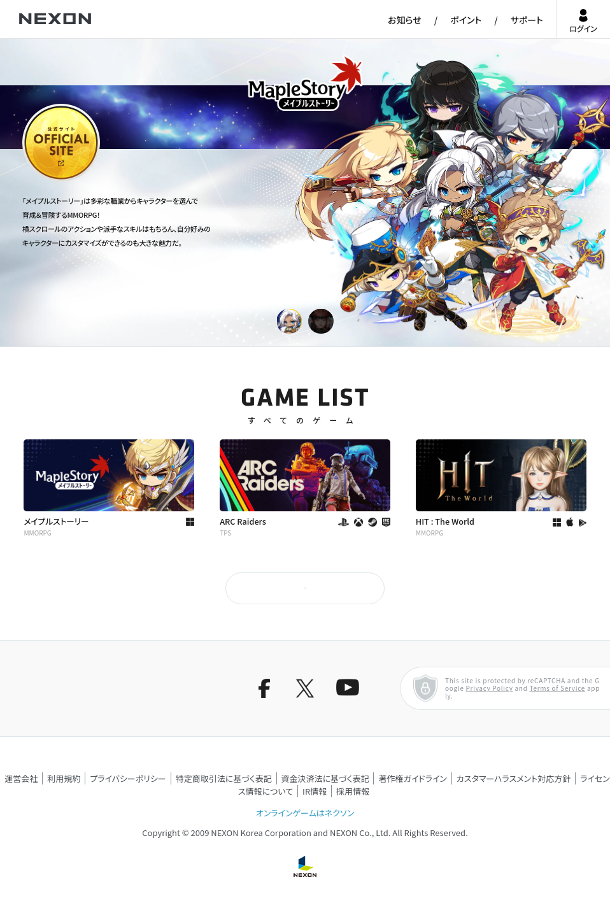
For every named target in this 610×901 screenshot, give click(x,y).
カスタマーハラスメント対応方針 (514, 778)
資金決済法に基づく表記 (325, 778)
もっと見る (305, 588)
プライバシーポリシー (128, 778)
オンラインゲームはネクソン (305, 813)
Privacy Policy (489, 688)
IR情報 (314, 791)
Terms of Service (557, 688)
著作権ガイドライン (412, 778)
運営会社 (21, 778)
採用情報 (352, 791)
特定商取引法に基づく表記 (224, 778)
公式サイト (45, 180)
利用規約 (63, 778)
